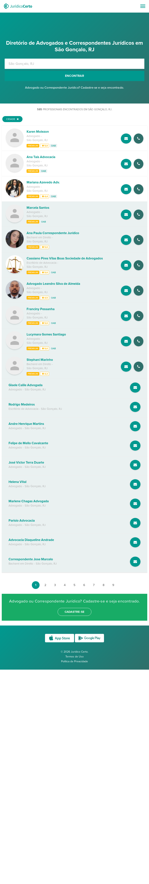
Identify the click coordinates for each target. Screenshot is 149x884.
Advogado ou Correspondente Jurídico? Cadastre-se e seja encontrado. (74, 88)
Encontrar (74, 76)
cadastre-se (74, 612)
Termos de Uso (74, 656)
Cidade (12, 119)
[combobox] (74, 64)
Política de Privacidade (74, 661)
